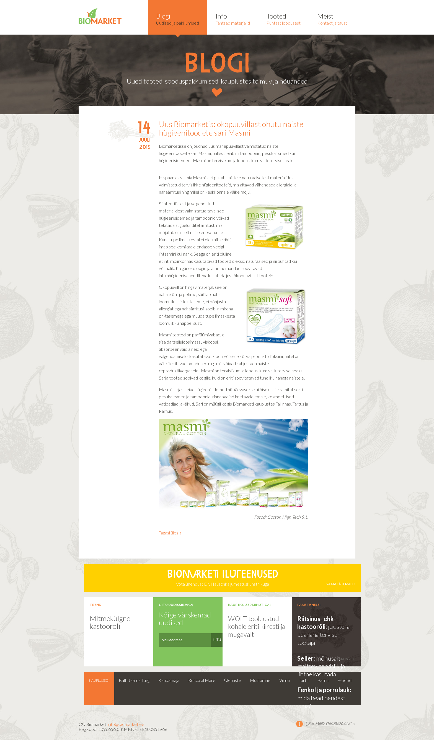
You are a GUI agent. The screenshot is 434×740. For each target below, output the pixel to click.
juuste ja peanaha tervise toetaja (323, 634)
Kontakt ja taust (332, 18)
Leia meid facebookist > (299, 724)
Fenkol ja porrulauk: (324, 690)
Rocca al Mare (201, 680)
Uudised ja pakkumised (177, 18)
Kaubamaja (168, 680)
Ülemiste (232, 680)
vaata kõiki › (344, 659)
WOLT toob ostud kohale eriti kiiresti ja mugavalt (256, 626)
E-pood (344, 680)
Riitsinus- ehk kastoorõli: (315, 622)
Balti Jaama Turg (134, 680)
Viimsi (284, 680)
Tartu (304, 680)
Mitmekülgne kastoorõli (110, 622)
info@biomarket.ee (126, 724)
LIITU (217, 640)
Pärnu (323, 680)
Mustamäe (260, 680)
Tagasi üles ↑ (170, 532)
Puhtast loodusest (284, 18)
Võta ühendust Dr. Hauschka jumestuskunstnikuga (222, 578)
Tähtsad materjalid (233, 18)
